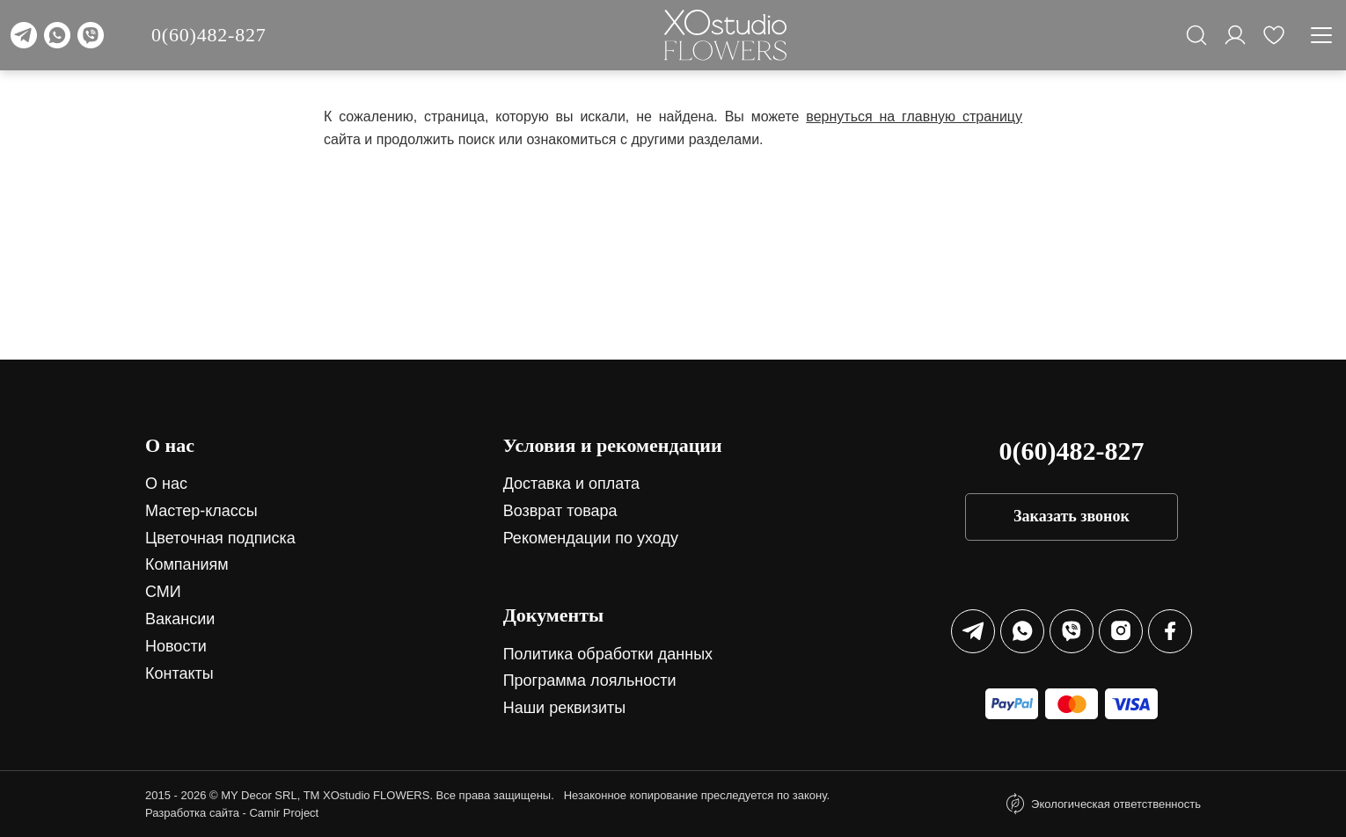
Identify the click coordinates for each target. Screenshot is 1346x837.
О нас (166, 483)
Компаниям (187, 564)
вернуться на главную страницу (914, 116)
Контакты (179, 673)
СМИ (163, 591)
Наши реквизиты (564, 708)
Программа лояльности (590, 680)
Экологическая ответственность (1116, 804)
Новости (176, 646)
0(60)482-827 (209, 35)
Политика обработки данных (608, 654)
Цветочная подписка (220, 538)
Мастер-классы (201, 511)
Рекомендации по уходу (590, 538)
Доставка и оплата (571, 483)
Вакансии (180, 619)
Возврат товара (560, 511)
